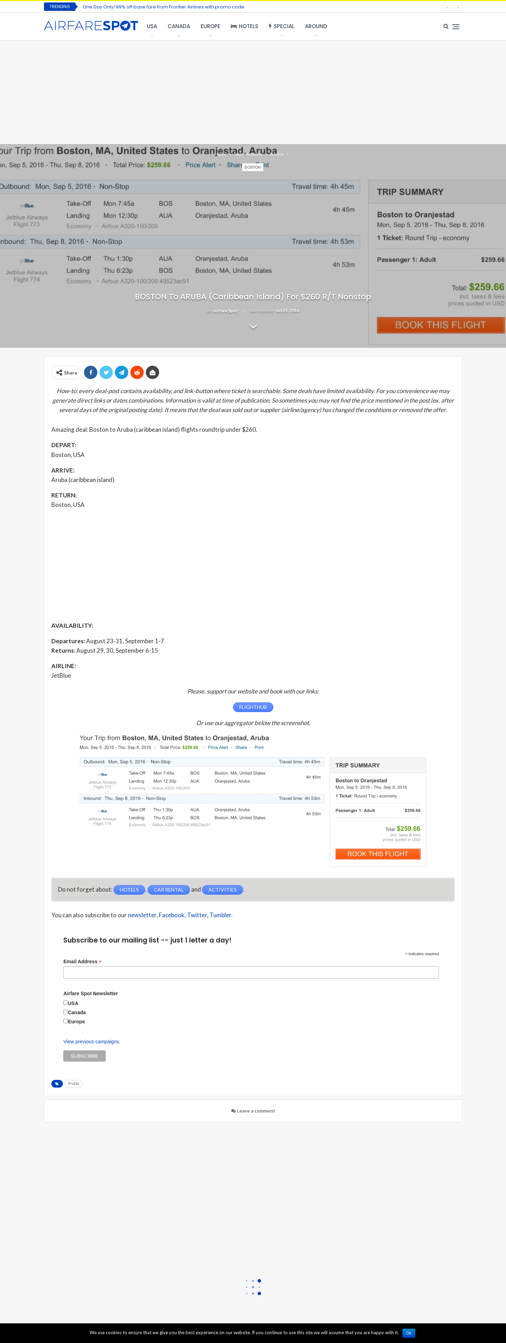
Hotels (244, 26)
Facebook (171, 915)
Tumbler (220, 915)
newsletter (142, 915)
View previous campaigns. (91, 1041)
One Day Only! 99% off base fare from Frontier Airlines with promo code (163, 7)
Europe (210, 26)
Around (316, 26)
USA (152, 26)
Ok (408, 1333)
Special (281, 26)
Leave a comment (253, 1111)
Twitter (197, 915)
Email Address (82, 961)
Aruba (73, 1083)
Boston (253, 167)
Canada (179, 26)
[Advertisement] (253, 91)
